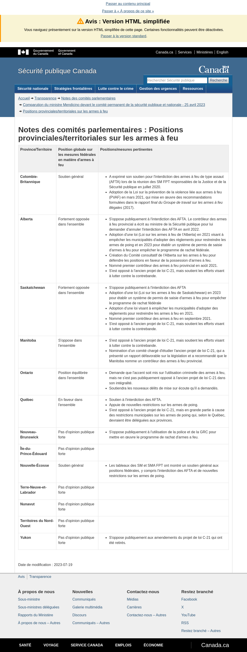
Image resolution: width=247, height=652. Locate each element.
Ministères (204, 52)
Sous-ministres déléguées (38, 607)
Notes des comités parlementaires (88, 98)
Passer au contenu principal (128, 4)
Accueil (24, 98)
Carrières (134, 607)
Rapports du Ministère (35, 615)
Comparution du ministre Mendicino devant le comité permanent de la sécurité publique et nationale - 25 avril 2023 (114, 105)
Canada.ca (164, 52)
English (222, 52)
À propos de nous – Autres (39, 623)
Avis (21, 577)
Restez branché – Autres (201, 631)
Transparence (46, 98)
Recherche (218, 80)
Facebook (189, 599)
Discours (79, 615)
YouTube (188, 615)
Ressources (193, 89)
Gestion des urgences (158, 89)
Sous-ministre (29, 599)
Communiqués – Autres (91, 623)
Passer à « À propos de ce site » (128, 11)
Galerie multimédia (87, 607)
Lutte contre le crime (115, 89)
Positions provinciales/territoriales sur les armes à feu (65, 111)
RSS (185, 623)
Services (185, 52)
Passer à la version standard (123, 36)
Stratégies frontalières (73, 89)
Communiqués (84, 599)
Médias (133, 599)
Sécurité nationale (33, 89)
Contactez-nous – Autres (146, 615)
